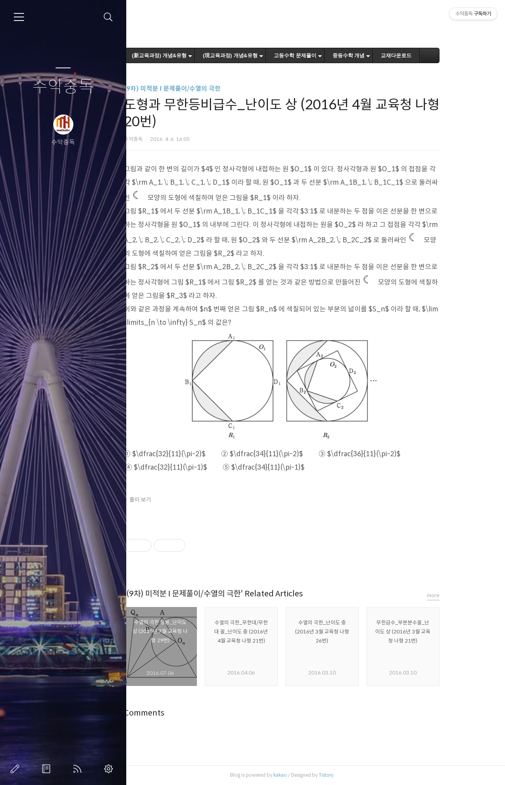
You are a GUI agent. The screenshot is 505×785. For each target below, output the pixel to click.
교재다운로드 (425, 55)
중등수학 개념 (377, 55)
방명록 (47, 769)
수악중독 (63, 87)
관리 (110, 769)
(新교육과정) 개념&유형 (188, 55)
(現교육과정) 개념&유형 (259, 55)
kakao (309, 775)
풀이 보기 (169, 499)
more (462, 595)
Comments (173, 713)
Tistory (355, 775)
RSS (78, 769)
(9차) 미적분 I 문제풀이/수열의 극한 (201, 88)
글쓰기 (16, 769)
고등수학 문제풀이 (324, 55)
